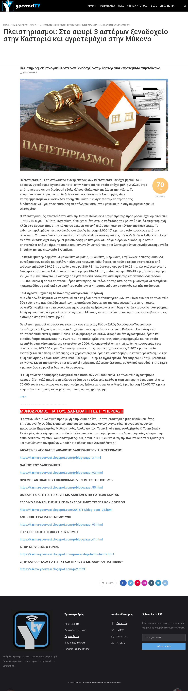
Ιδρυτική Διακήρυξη (75, 642)
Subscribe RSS (164, 646)
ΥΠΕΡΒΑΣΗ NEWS (19, 25)
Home (6, 25)
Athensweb (115, 682)
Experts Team (72, 636)
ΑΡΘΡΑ (33, 25)
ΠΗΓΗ (23, 396)
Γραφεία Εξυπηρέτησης (77, 649)
